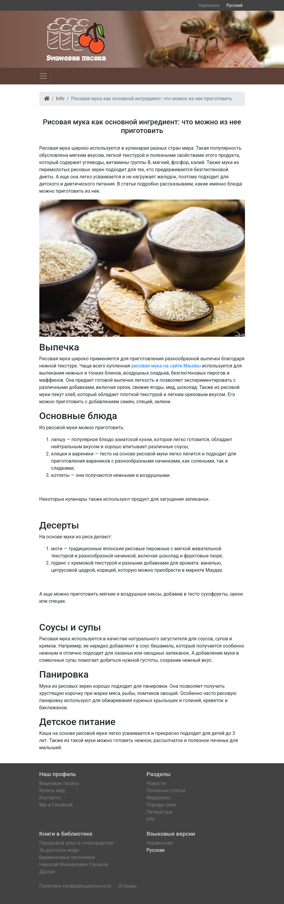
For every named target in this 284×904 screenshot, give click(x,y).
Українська (208, 5)
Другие (47, 871)
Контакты (50, 798)
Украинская (160, 843)
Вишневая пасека (59, 783)
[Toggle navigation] (43, 76)
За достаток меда (59, 850)
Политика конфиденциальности (75, 886)
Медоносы (158, 798)
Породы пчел (161, 805)
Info (60, 98)
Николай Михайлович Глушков (73, 864)
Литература (160, 812)
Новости (156, 783)
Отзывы (127, 886)
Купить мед (52, 790)
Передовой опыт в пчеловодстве (76, 843)
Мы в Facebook (56, 805)
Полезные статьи (166, 790)
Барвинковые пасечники (67, 857)
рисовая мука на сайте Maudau (166, 366)
